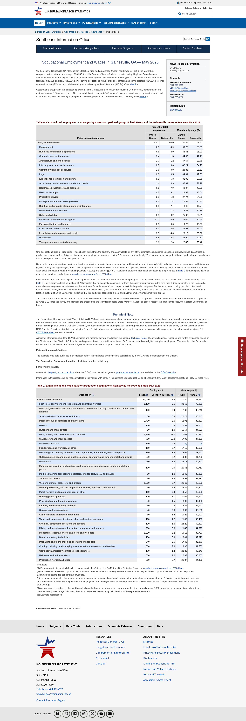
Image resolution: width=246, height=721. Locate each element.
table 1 (181, 270)
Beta (160, 626)
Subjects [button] (53, 22)
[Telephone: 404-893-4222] (63, 689)
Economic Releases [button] (115, 22)
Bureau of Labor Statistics (48, 31)
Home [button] (38, 22)
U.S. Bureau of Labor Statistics (67, 11)
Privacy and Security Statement (161, 652)
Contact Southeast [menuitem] (193, 48)
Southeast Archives (157, 48)
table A (132, 84)
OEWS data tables (45, 332)
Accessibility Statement (157, 680)
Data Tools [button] (70, 22)
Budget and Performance (110, 647)
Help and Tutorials (154, 674)
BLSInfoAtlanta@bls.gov (180, 88)
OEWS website (168, 372)
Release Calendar (193, 8)
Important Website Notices (159, 669)
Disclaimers (150, 658)
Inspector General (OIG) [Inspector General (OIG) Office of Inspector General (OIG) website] (110, 641)
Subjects (55, 626)
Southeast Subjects (122, 48)
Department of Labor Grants (112, 652)
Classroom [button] (138, 22)
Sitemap (148, 641)
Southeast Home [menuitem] (52, 48)
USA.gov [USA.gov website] (100, 663)
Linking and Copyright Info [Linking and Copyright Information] (159, 663)
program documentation (127, 372)
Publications (94, 626)
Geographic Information (76, 31)
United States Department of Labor (194, 2)
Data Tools (73, 626)
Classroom (145, 626)
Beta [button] (153, 22)
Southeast (96, 31)
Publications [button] (90, 22)
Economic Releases (120, 626)
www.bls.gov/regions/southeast (183, 91)
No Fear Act (102, 658)
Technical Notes (139, 338)
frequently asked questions (61, 372)
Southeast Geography (85, 48)
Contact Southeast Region (50, 700)
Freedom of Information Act (159, 647)
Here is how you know (97, 2)
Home (40, 626)
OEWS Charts (176, 110)
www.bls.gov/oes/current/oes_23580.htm (92, 274)
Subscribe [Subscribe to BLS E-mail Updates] (207, 8)
